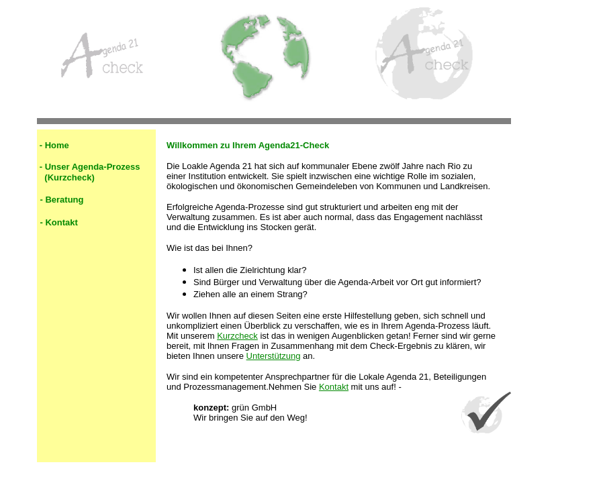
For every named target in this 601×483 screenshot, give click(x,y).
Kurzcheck (237, 336)
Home (57, 145)
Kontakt (61, 222)
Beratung (64, 200)
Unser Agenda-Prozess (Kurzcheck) (88, 172)
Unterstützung (273, 356)
